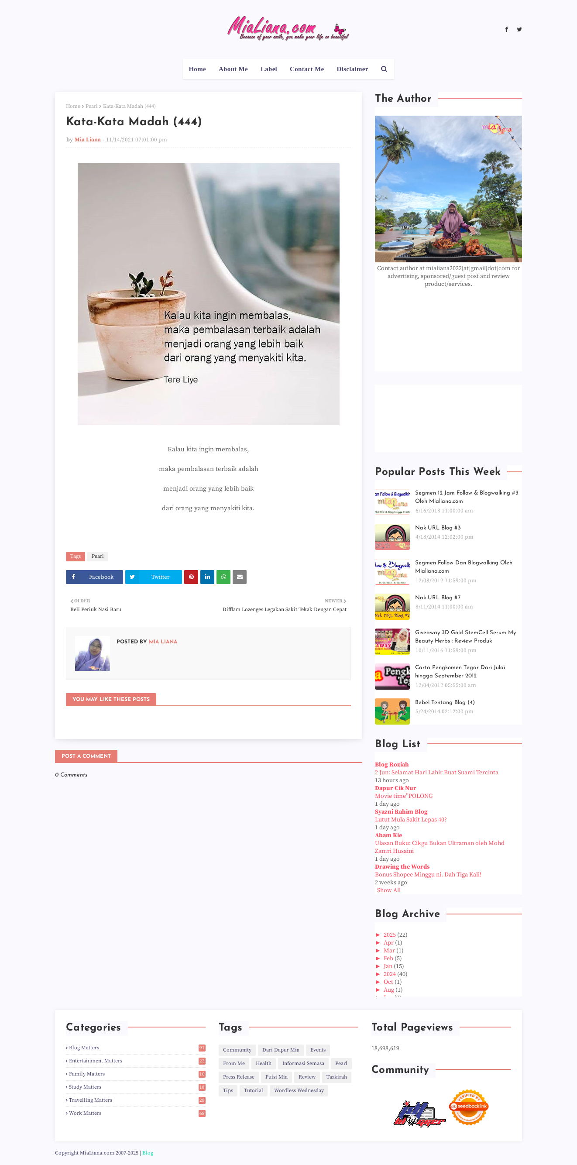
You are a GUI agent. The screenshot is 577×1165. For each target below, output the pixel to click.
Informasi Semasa (303, 1063)
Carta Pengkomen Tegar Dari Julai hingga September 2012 (460, 672)
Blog (147, 1153)
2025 (390, 935)
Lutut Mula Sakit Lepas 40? (411, 820)
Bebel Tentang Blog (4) (445, 702)
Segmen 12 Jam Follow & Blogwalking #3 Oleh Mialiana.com (467, 497)
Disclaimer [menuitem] (352, 68)
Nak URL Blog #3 (438, 528)
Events (318, 1050)
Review (307, 1077)
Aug (389, 990)
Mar (390, 951)
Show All (389, 890)
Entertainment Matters (137, 1061)
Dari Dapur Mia (280, 1050)
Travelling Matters (137, 1100)
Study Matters (137, 1087)
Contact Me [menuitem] (307, 68)
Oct (389, 982)
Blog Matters (137, 1048)
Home (73, 106)
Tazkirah (336, 1077)
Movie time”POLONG (404, 796)
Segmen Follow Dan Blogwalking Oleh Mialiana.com (463, 567)
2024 (390, 974)
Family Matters (137, 1074)
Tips (228, 1090)
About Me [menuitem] (233, 68)
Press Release (238, 1077)
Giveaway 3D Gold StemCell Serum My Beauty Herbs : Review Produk (465, 637)
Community (237, 1050)
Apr (389, 943)
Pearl (92, 106)
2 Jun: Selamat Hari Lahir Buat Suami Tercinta (436, 773)
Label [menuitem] (269, 68)
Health (263, 1063)
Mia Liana (88, 139)
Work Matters (137, 1113)
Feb (389, 958)
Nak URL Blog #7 (437, 598)
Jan (389, 966)
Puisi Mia (276, 1077)
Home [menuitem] (197, 68)
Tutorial (253, 1090)
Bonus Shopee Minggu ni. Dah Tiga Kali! (428, 875)
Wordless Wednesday (299, 1090)
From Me (234, 1063)
